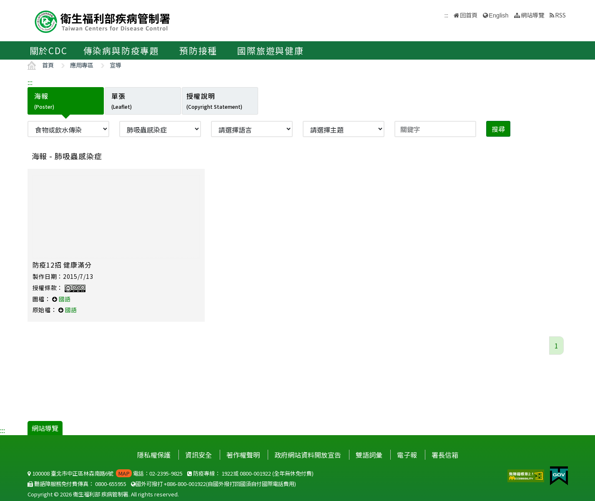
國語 (64, 299)
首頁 (48, 64)
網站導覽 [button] (532, 14)
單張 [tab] (121, 100)
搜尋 (498, 129)
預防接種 (198, 50)
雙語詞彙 (369, 455)
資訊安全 (198, 455)
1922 (227, 473)
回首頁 (468, 14)
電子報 (407, 455)
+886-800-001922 (185, 484)
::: (30, 82)
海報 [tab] (44, 100)
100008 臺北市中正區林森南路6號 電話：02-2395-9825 (105, 473)
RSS (560, 14)
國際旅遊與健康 (270, 50)
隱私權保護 (154, 455)
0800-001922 (255, 473)
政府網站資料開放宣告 (307, 455)
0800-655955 (110, 484)
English (498, 15)
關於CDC (49, 50)
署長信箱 (445, 455)
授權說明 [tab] (214, 100)
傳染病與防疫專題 (121, 50)
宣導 (115, 64)
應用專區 (81, 64)
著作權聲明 (243, 455)
